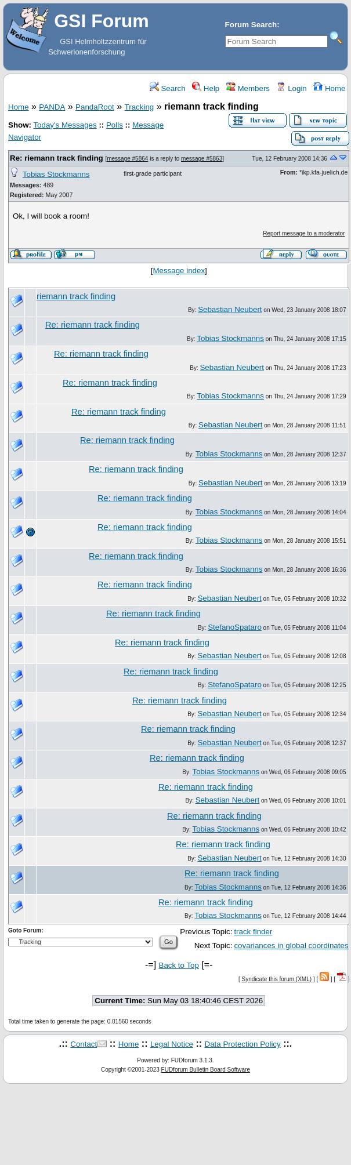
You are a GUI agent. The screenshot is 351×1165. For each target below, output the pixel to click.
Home (329, 88)
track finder (253, 931)
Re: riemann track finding (56, 158)
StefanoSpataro (235, 627)
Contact (83, 1044)
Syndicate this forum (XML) (277, 979)
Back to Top (179, 965)
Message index (179, 270)
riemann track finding (76, 296)
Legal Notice (171, 1044)
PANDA (52, 107)
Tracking (139, 107)
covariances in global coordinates (291, 945)
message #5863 (201, 158)
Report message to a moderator (304, 233)
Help (205, 88)
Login (291, 88)
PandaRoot (94, 107)
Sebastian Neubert (230, 309)
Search (168, 88)
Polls (114, 125)
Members (248, 88)
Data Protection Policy (243, 1044)
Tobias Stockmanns (56, 174)
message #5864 (127, 158)
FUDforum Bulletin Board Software (205, 1069)
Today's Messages (64, 125)
